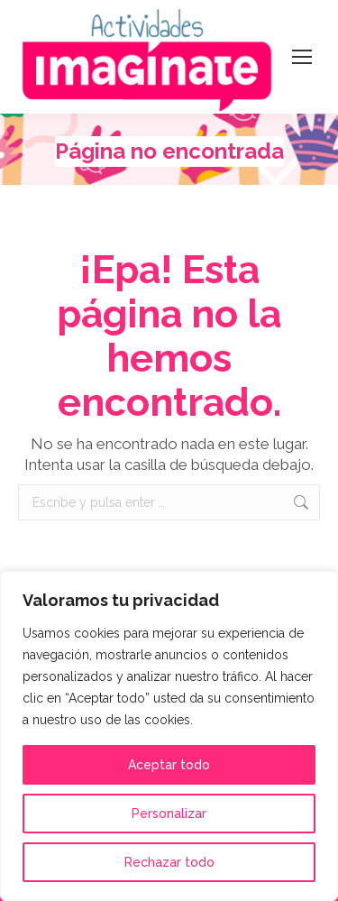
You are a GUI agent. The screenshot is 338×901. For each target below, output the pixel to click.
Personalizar (169, 813)
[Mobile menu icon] (302, 57)
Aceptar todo (169, 765)
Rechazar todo (169, 862)
